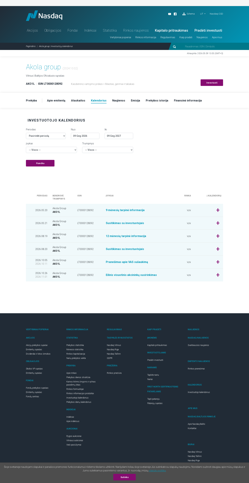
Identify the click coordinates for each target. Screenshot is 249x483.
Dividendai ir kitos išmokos (38, 354)
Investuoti (211, 83)
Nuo (73, 129)
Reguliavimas (167, 37)
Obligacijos (52, 30)
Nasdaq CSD (216, 13)
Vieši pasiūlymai (73, 445)
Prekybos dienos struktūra (78, 377)
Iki (106, 129)
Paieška (40, 163)
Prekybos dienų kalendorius (78, 402)
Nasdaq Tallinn (114, 354)
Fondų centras (32, 396)
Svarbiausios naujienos (198, 345)
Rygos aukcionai (73, 436)
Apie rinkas (71, 373)
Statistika (110, 30)
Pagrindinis (31, 46)
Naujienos (202, 37)
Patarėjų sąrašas (155, 403)
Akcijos (32, 30)
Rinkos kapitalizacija (75, 354)
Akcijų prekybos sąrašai (37, 345)
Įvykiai (29, 143)
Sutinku (125, 477)
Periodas (31, 129)
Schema (188, 14)
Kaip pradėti (185, 37)
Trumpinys (88, 143)
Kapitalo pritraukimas (171, 30)
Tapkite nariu (153, 375)
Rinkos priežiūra (114, 373)
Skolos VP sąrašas (34, 369)
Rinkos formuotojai (75, 389)
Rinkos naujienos (136, 30)
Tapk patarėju (153, 399)
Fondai (72, 30)
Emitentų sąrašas (34, 349)
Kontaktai (192, 428)
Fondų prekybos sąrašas (37, 388)
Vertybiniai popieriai (120, 37)
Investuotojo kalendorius (77, 398)
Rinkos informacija (145, 37)
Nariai (150, 379)
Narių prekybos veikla (76, 358)
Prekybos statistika (75, 345)
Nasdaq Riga (113, 349)
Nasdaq (44, 15)
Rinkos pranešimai (196, 369)
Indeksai (90, 30)
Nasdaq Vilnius (114, 345)
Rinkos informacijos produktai (80, 393)
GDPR (109, 358)
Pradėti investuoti (208, 30)
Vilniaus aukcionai (74, 440)
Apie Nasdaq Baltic (196, 424)
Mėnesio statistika (74, 349)
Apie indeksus (72, 421)
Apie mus (217, 37)
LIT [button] (201, 13)
